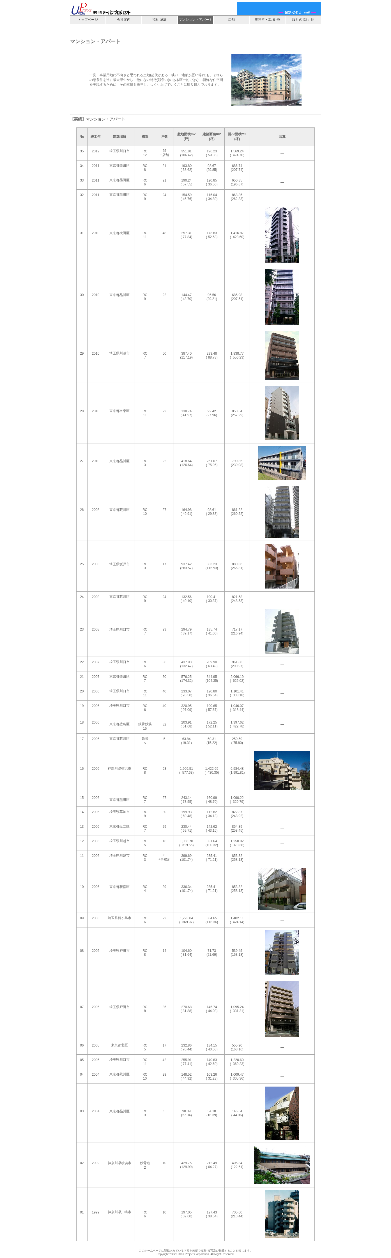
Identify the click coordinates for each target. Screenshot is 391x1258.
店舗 (231, 20)
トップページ (88, 20)
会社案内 (123, 20)
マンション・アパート (195, 20)
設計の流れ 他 (303, 20)
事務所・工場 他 (267, 20)
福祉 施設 (159, 20)
